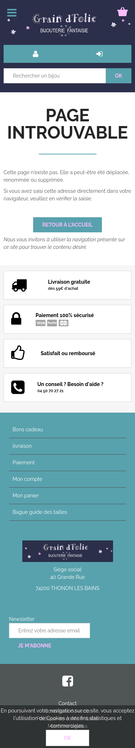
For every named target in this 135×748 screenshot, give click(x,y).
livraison (22, 446)
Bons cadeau (28, 429)
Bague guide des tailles (40, 512)
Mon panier (26, 495)
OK (67, 738)
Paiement (24, 462)
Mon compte (27, 479)
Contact (67, 703)
